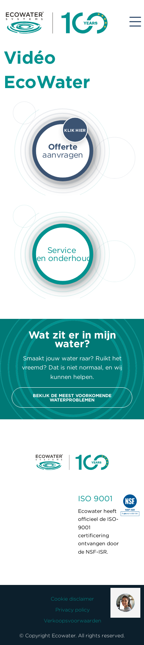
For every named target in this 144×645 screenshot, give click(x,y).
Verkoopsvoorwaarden (72, 620)
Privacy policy (72, 609)
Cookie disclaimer (72, 598)
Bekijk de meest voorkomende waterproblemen (72, 397)
